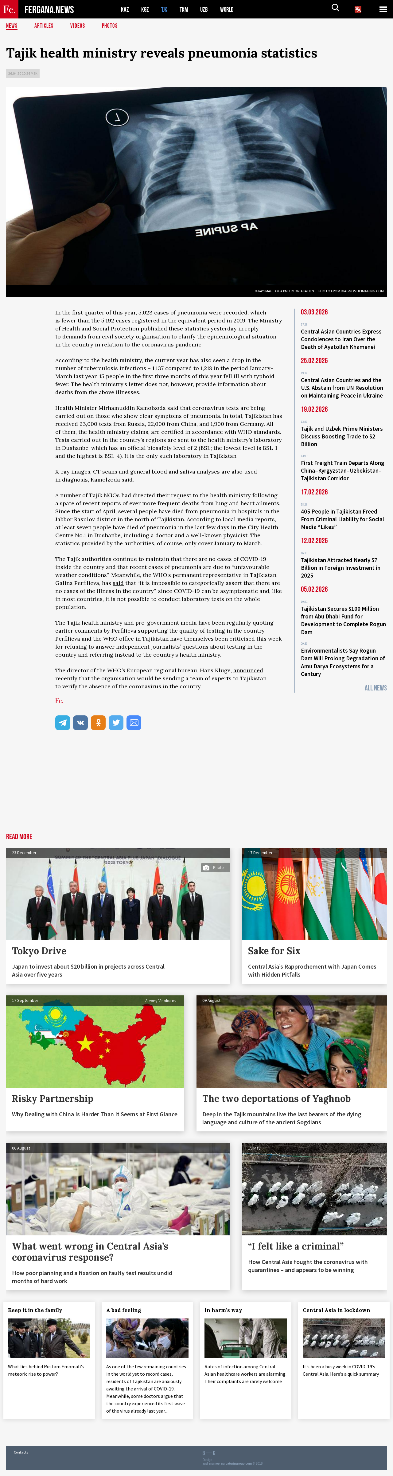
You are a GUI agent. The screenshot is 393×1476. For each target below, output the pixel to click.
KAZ (125, 9)
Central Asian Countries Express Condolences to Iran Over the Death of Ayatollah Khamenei (341, 339)
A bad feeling (126, 1310)
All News (376, 677)
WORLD (229, 9)
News (12, 26)
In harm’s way (226, 1310)
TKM (185, 9)
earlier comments (78, 630)
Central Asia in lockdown (339, 1310)
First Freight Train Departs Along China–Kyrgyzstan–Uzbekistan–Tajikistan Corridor (342, 466)
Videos (78, 26)
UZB (206, 9)
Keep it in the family (38, 1310)
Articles (44, 26)
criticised (242, 638)
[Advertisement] (196, 787)
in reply (248, 328)
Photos (111, 26)
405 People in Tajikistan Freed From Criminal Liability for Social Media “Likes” (342, 514)
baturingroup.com (239, 1469)
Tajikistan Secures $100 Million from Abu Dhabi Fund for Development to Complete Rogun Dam (343, 612)
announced (248, 670)
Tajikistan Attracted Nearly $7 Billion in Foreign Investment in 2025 (340, 561)
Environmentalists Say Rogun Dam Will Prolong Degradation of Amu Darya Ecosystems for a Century (343, 652)
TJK (164, 9)
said (118, 582)
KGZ (145, 9)
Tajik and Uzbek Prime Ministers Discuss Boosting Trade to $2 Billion (342, 433)
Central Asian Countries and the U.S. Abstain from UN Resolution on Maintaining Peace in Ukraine (342, 386)
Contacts (21, 1458)
